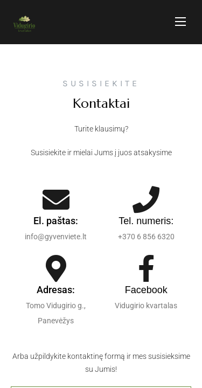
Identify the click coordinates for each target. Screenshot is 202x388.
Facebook (146, 290)
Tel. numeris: (146, 221)
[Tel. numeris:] (146, 199)
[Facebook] (146, 268)
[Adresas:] (56, 268)
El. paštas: (55, 220)
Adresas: (56, 289)
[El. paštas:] (56, 199)
